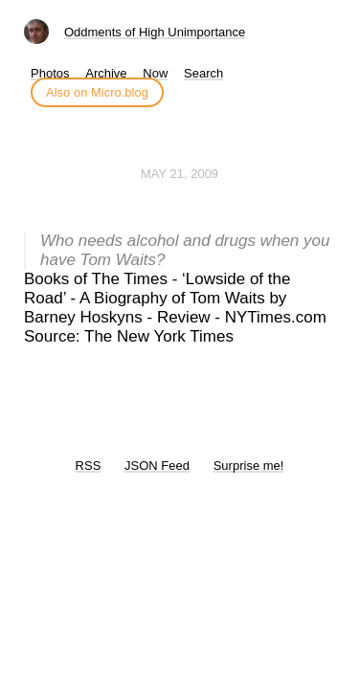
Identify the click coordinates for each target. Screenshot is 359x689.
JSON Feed (157, 465)
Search (203, 73)
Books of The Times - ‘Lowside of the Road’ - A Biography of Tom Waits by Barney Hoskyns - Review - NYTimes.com (175, 298)
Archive (105, 73)
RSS (88, 465)
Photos (50, 73)
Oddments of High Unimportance (154, 32)
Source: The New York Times (129, 336)
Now (155, 73)
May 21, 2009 (179, 174)
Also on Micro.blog (97, 92)
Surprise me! (248, 465)
